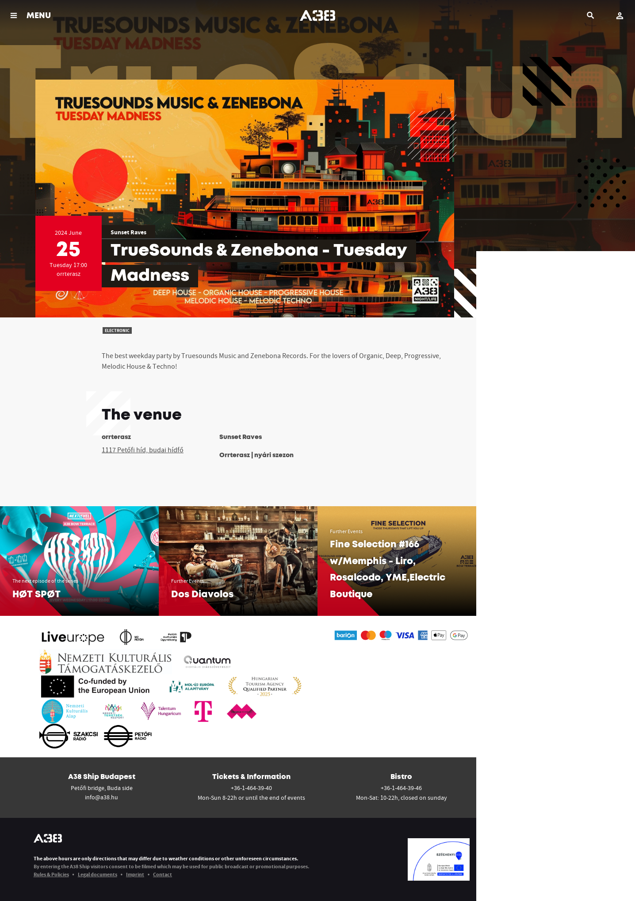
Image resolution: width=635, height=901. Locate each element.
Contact (162, 874)
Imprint (135, 874)
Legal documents (97, 874)
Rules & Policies (51, 874)
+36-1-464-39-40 (251, 788)
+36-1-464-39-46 (401, 788)
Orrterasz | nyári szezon (256, 455)
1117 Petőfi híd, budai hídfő (143, 449)
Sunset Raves (128, 232)
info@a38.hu (101, 797)
